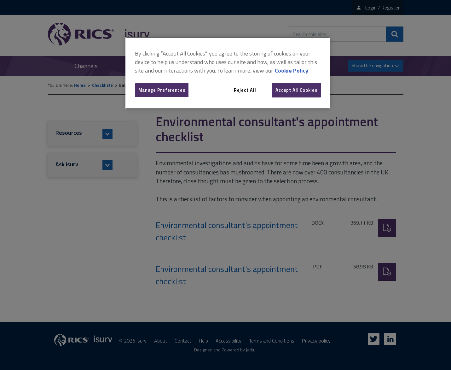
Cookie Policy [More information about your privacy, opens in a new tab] (291, 70)
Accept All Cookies (296, 90)
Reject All (245, 90)
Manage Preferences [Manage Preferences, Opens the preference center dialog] (161, 90)
